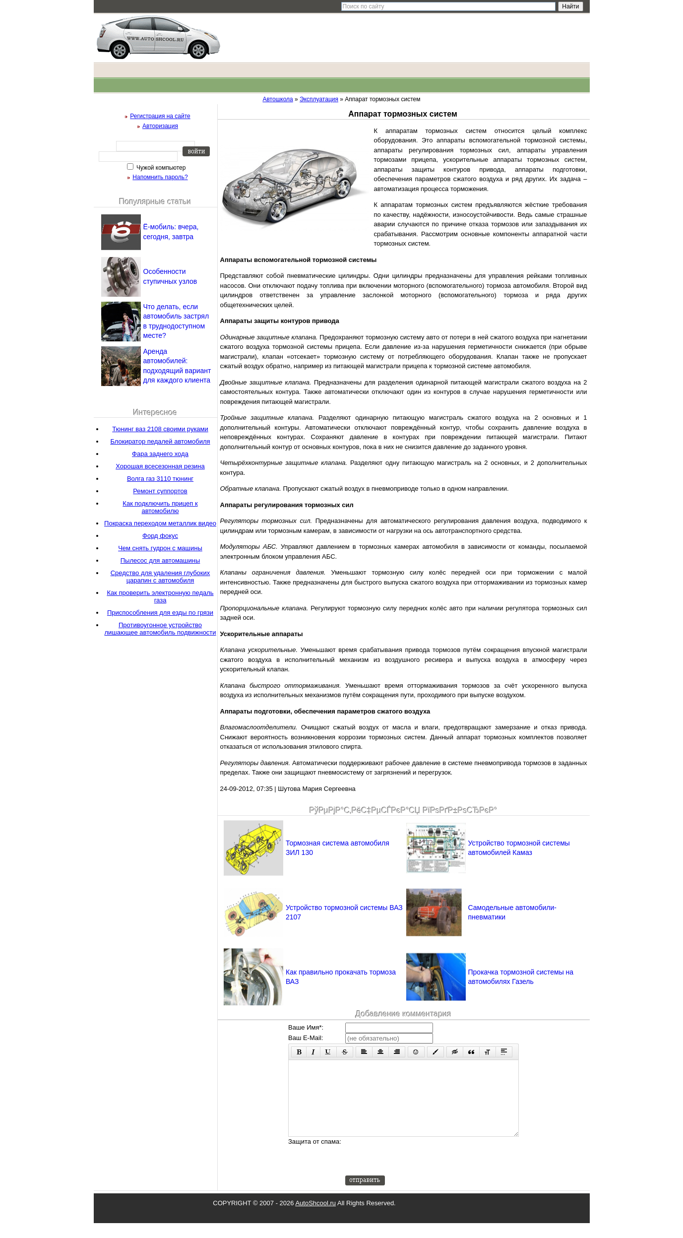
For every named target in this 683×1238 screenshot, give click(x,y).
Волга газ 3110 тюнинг (160, 478)
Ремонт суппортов (160, 491)
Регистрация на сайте (160, 116)
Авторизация (160, 126)
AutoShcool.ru (315, 1218)
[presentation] (420, 1171)
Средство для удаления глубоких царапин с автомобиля (160, 576)
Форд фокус (160, 535)
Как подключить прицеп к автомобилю (160, 507)
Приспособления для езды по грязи (160, 612)
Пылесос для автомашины (160, 560)
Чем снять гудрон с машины (160, 548)
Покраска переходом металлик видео (160, 523)
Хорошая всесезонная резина (160, 466)
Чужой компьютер (160, 167)
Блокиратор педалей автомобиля (160, 441)
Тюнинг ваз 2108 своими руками (160, 429)
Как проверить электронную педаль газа (160, 596)
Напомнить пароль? (159, 177)
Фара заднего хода (160, 453)
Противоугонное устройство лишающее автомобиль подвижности (160, 628)
